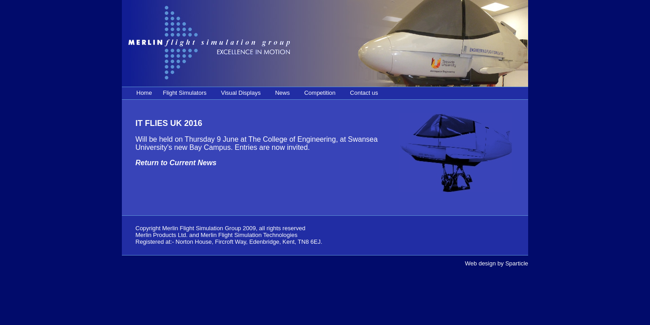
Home (144, 92)
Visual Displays (241, 92)
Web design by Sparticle (496, 263)
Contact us (364, 92)
